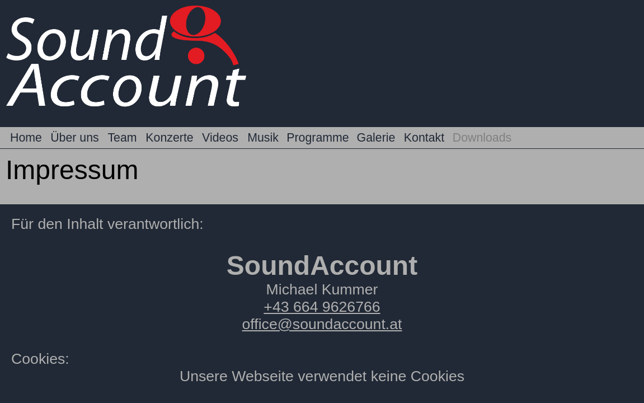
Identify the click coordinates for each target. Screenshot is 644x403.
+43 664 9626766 (322, 306)
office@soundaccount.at (322, 324)
